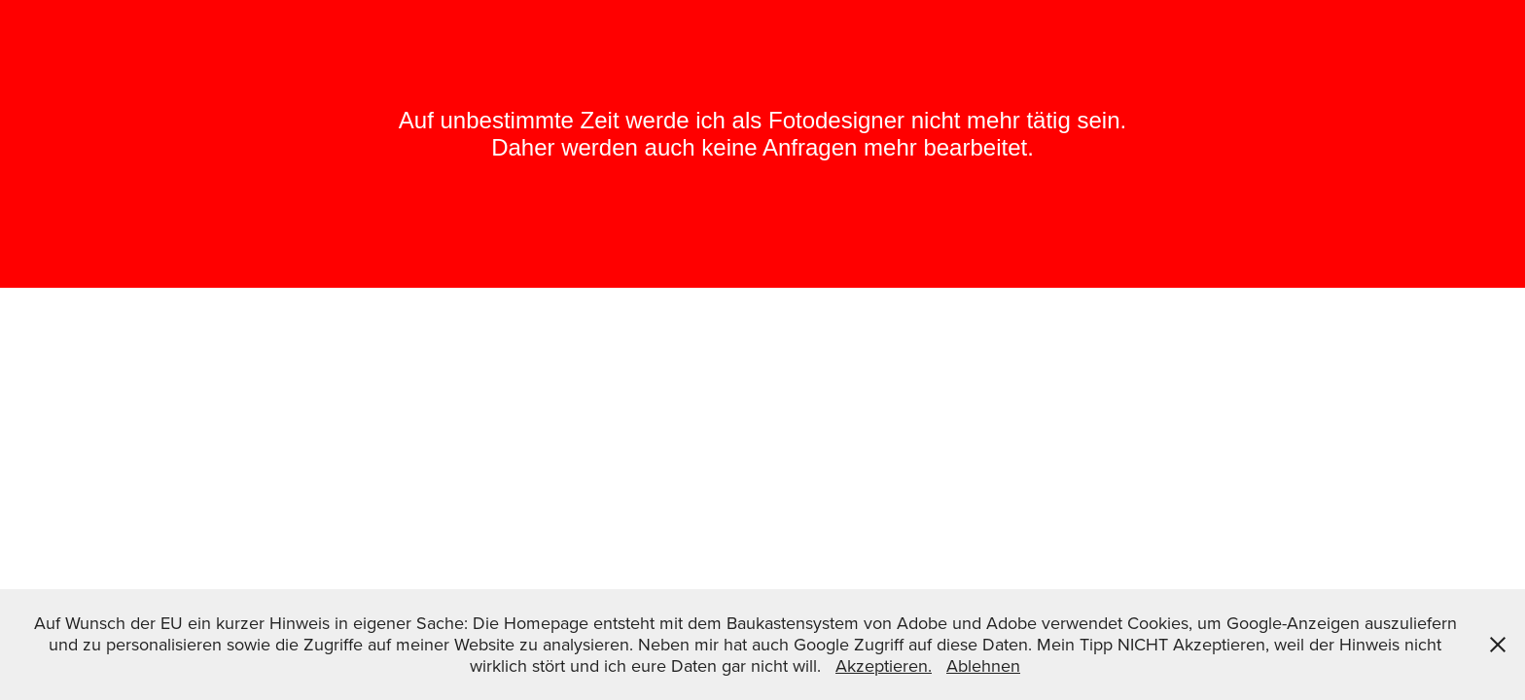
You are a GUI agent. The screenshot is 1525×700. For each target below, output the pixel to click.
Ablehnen (983, 665)
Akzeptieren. (883, 665)
